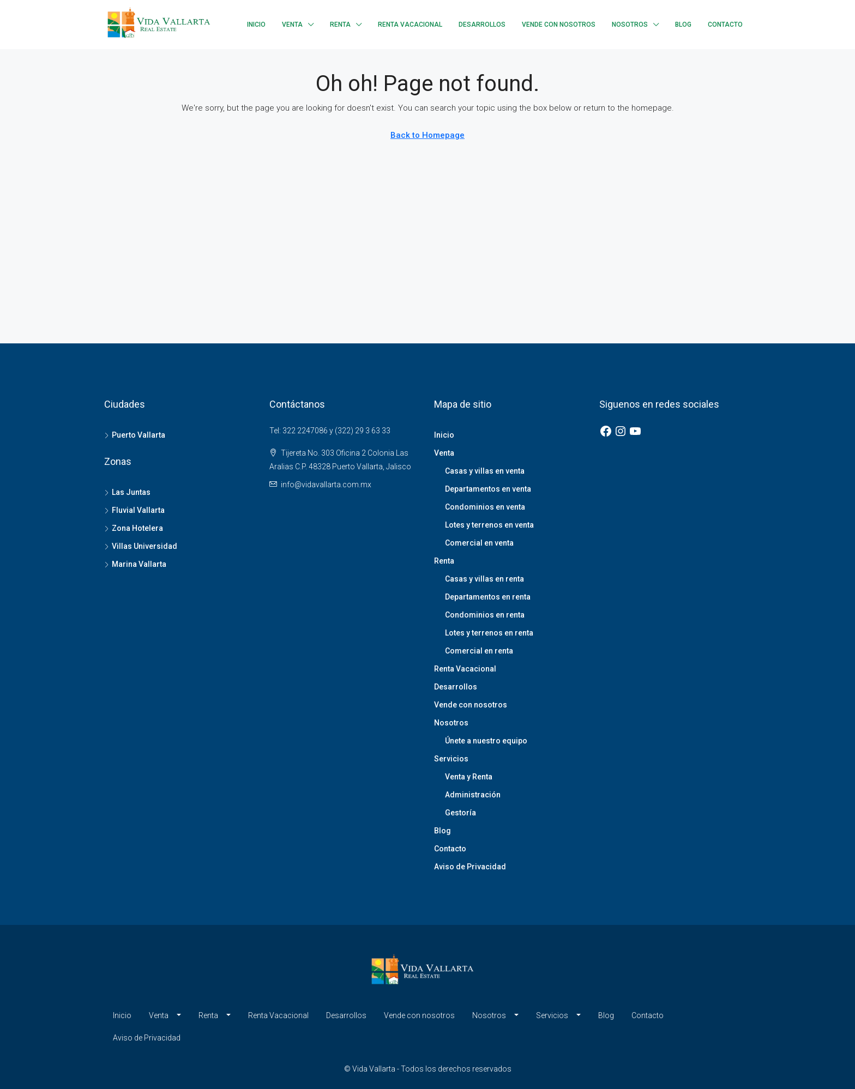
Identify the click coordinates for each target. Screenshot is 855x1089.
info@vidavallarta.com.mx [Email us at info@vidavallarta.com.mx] (326, 484)
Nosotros (630, 24)
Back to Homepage (427, 135)
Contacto (725, 24)
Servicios (451, 758)
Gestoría (460, 812)
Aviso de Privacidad (470, 866)
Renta (340, 24)
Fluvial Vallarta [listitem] (134, 510)
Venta (292, 24)
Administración (473, 794)
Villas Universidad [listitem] (140, 546)
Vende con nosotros (558, 24)
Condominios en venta (485, 507)
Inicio (256, 24)
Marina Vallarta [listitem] (135, 564)
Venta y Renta (468, 776)
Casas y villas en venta (485, 471)
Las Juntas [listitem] (127, 492)
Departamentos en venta (488, 489)
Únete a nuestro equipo (486, 740)
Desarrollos (482, 24)
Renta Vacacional (410, 24)
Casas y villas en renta (484, 578)
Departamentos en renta (488, 596)
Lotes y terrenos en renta (489, 632)
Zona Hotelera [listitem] (133, 528)
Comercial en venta (479, 543)
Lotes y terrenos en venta (489, 525)
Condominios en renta (485, 614)
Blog (683, 24)
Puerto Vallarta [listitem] (134, 435)
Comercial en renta (479, 650)
